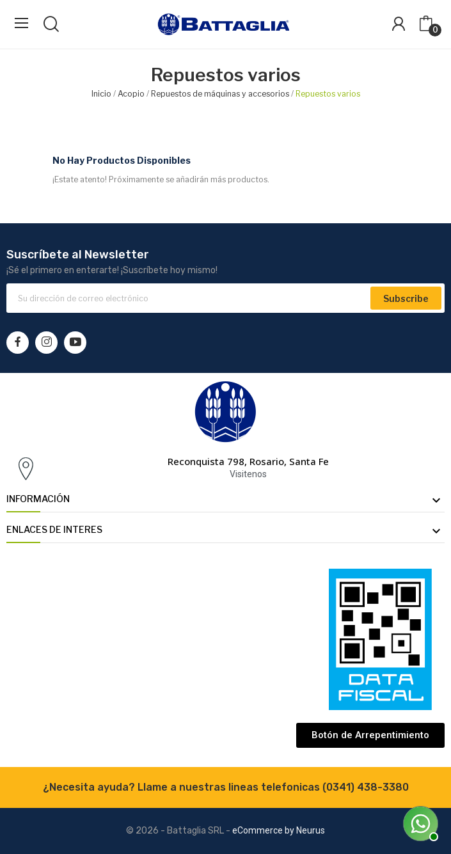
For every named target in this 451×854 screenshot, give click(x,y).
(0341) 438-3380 (365, 787)
